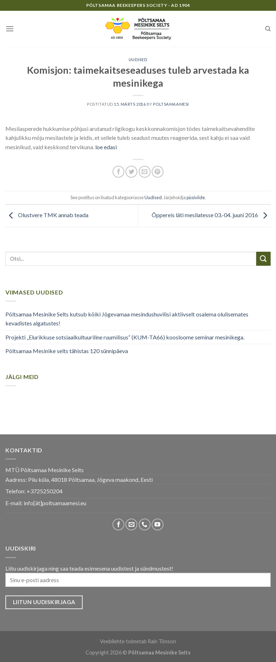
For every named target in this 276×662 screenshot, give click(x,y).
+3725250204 (45, 491)
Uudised (138, 59)
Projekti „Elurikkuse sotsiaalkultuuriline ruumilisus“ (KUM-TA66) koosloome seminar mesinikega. (124, 337)
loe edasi (105, 146)
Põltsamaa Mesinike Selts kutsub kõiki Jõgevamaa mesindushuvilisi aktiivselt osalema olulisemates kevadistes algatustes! (126, 319)
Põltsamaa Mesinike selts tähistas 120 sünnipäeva (66, 350)
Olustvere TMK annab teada (46, 214)
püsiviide (196, 197)
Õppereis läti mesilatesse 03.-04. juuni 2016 (211, 214)
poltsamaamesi (171, 104)
